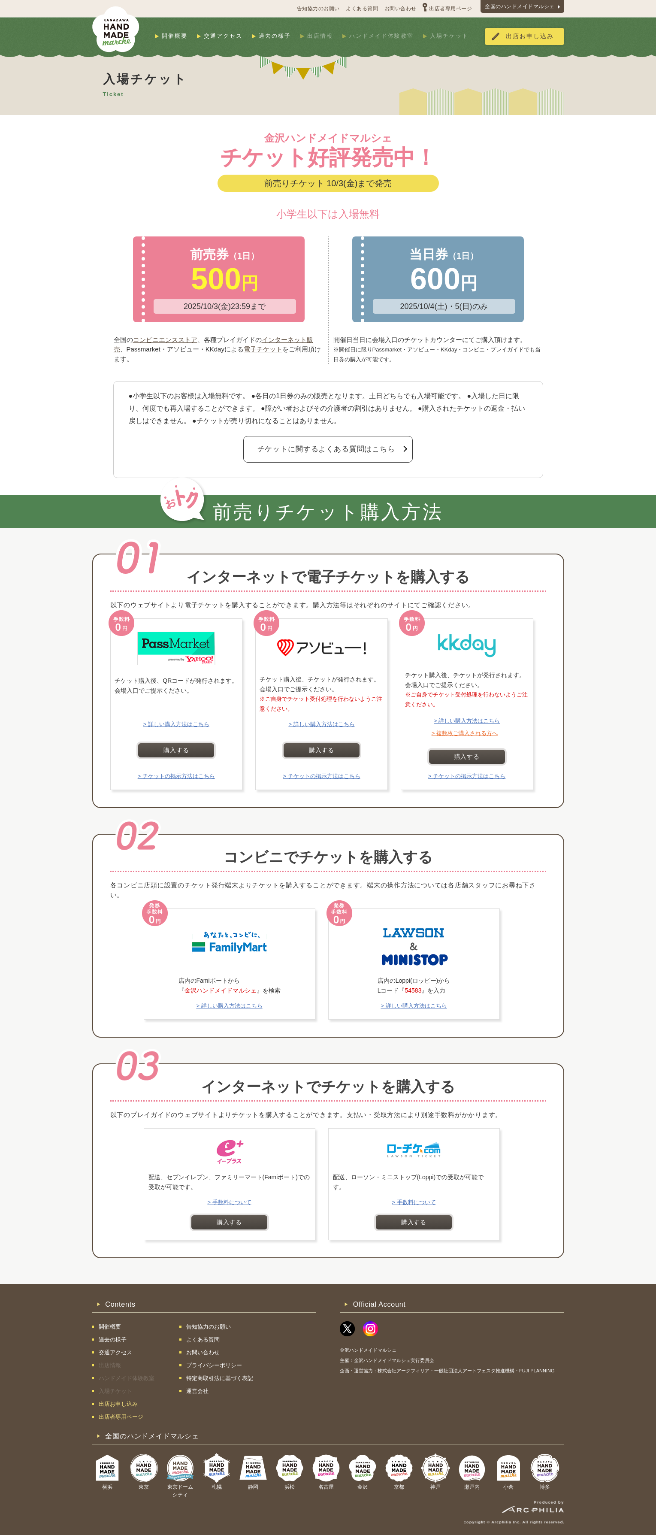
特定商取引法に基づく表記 (219, 1378)
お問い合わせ (400, 9)
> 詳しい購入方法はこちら (176, 724)
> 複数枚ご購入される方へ (465, 733)
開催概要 (174, 36)
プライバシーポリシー (214, 1365)
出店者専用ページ (450, 9)
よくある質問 (362, 9)
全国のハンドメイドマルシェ (520, 6)
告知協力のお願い (318, 9)
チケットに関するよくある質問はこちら (326, 449)
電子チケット (263, 349)
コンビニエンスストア (165, 339)
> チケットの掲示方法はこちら (176, 776)
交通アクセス (223, 36)
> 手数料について (229, 1202)
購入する (176, 750)
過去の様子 (275, 36)
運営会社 (197, 1391)
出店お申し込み (530, 36)
